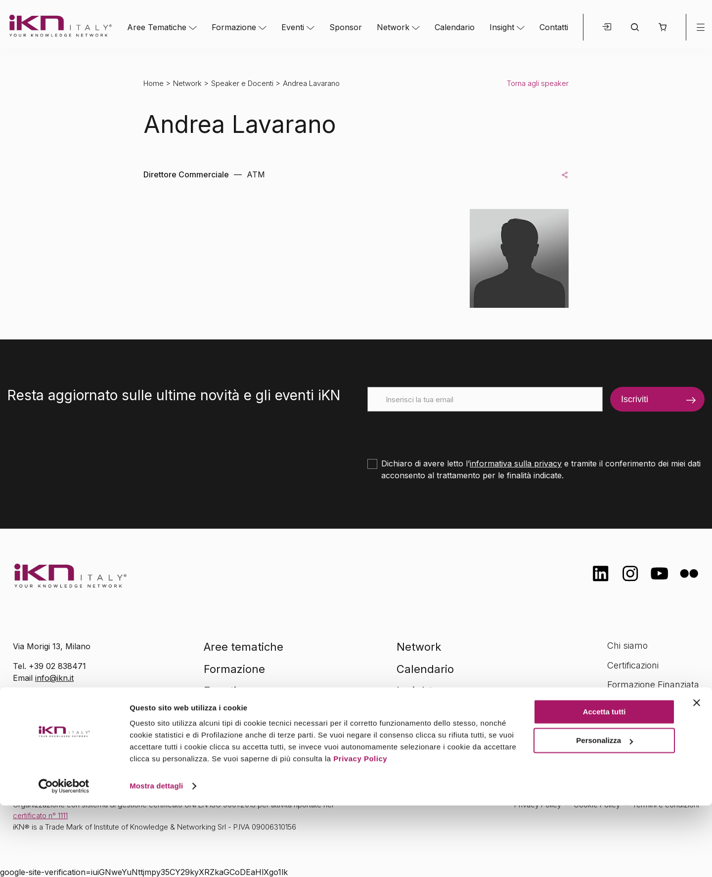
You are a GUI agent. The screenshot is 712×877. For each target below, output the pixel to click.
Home (153, 83)
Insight (502, 27)
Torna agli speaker (538, 83)
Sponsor (345, 27)
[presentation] (442, 431)
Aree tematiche (243, 646)
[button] (662, 27)
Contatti (553, 27)
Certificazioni (633, 665)
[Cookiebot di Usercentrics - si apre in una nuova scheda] (64, 857)
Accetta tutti (604, 783)
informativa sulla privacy (516, 463)
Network (393, 27)
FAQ (615, 724)
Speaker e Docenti (242, 83)
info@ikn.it (54, 678)
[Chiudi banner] (696, 774)
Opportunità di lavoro (650, 704)
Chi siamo (627, 645)
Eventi (292, 27)
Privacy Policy (360, 830)
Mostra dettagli (156, 857)
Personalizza (604, 812)
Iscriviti (634, 399)
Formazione (234, 27)
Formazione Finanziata (653, 684)
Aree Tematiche (156, 27)
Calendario (455, 27)
